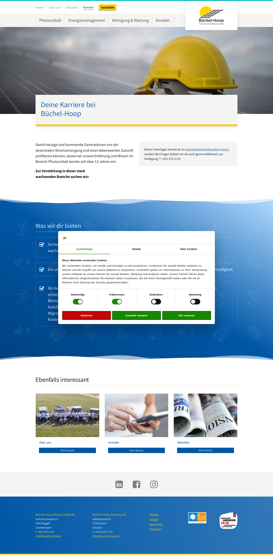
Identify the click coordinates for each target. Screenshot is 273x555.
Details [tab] (136, 248)
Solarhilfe (107, 7)
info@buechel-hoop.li (48, 536)
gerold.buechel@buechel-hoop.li (207, 149)
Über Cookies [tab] (188, 248)
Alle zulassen (186, 315)
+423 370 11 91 (171, 159)
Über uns (55, 7)
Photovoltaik (50, 20)
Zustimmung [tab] (84, 248)
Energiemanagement (86, 20)
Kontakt (163, 20)
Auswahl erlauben (136, 315)
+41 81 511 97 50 (104, 532)
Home (40, 7)
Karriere (88, 7)
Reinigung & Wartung (130, 20)
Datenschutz (156, 525)
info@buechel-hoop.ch (106, 536)
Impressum (156, 530)
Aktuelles (72, 7)
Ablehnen (86, 315)
